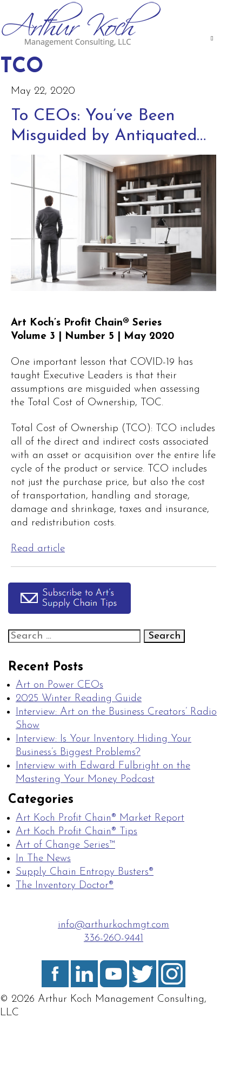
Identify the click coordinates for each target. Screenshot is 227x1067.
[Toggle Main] (212, 39)
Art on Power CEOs (59, 685)
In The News (43, 859)
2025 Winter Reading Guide (79, 699)
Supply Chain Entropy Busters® (84, 872)
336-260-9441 (113, 938)
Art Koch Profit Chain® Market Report (100, 818)
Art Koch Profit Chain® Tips (76, 832)
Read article (38, 549)
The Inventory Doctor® (65, 886)
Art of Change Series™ (65, 845)
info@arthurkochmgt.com (113, 925)
